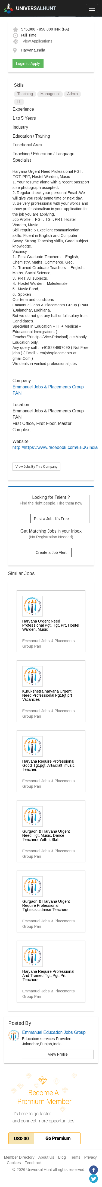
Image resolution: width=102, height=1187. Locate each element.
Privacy (90, 1157)
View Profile (58, 1054)
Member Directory (19, 1157)
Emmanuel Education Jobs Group (54, 1032)
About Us (46, 1157)
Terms (75, 1157)
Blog (62, 1157)
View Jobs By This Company (36, 467)
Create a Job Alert (51, 552)
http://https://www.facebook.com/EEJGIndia (55, 447)
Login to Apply (28, 63)
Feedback (33, 1163)
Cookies (14, 1163)
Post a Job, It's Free (51, 519)
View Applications (32, 41)
